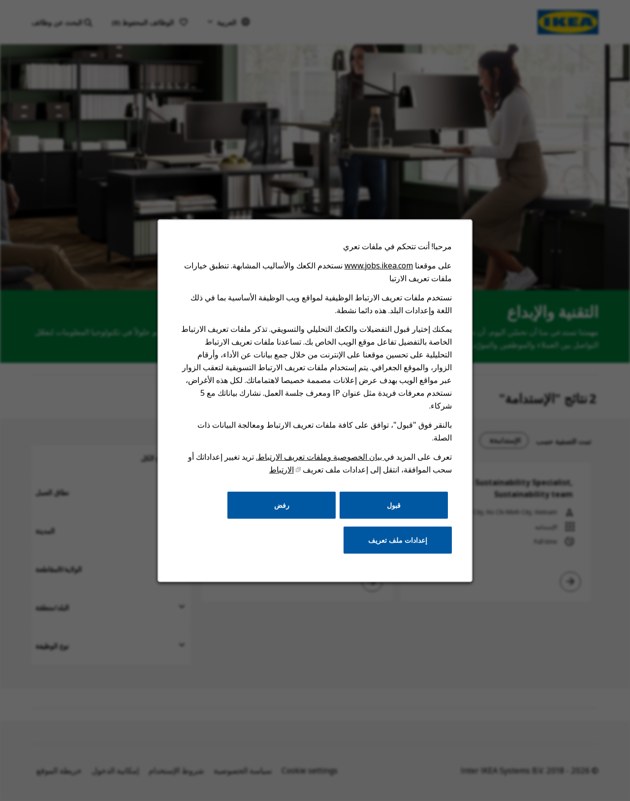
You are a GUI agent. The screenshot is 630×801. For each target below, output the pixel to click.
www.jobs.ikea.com (377, 281)
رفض (282, 513)
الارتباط (282, 479)
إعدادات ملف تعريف (394, 547)
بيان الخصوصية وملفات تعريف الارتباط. (319, 467)
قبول (391, 513)
